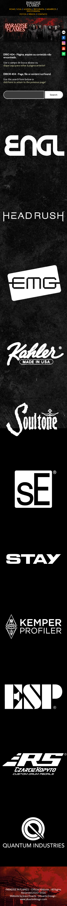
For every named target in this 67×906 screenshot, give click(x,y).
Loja (19, 9)
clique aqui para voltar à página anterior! (24, 65)
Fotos (23, 14)
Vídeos (31, 14)
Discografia (33, 11)
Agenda (28, 9)
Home (12, 9)
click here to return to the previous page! (24, 82)
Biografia (39, 9)
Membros (51, 9)
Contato (42, 14)
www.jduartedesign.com (33, 899)
